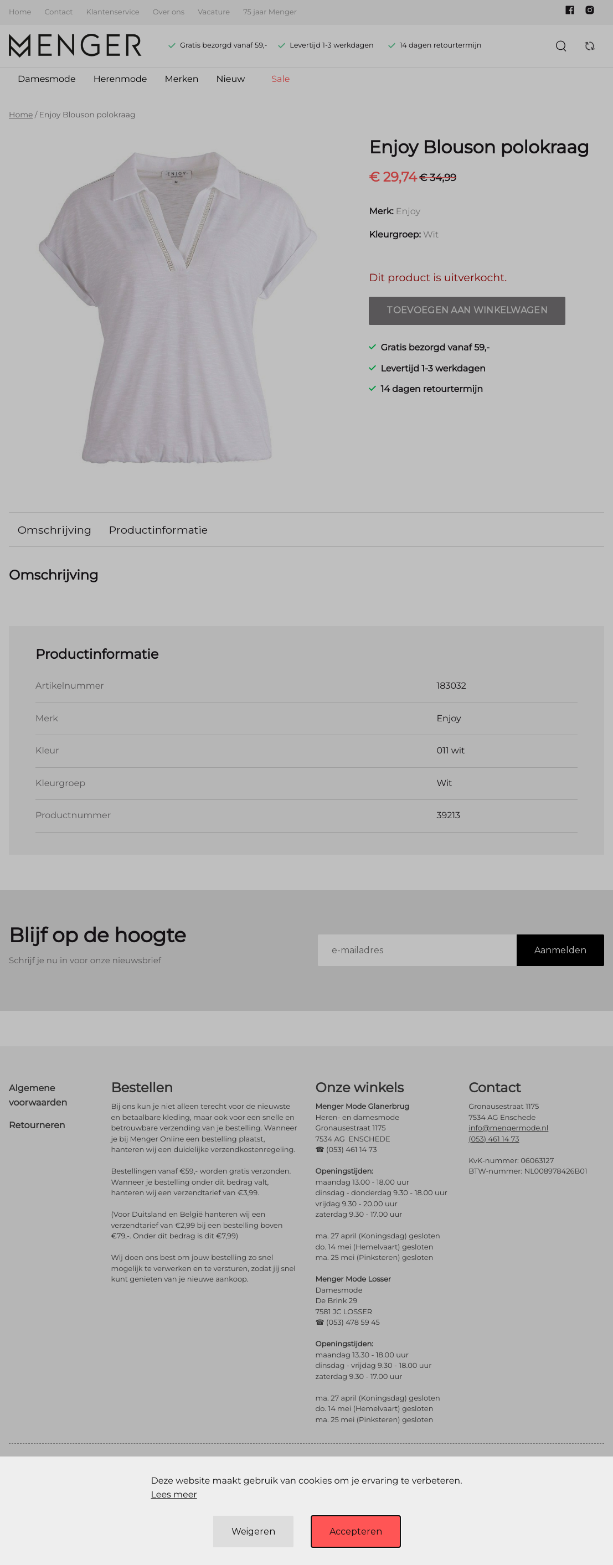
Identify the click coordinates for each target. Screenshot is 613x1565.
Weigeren (253, 1531)
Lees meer (174, 1495)
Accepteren (355, 1531)
